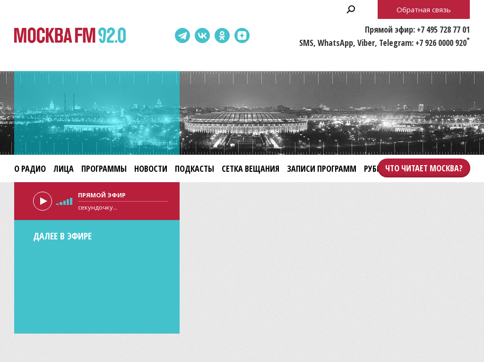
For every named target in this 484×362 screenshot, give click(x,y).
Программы (104, 168)
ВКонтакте (202, 35)
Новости (150, 168)
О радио (30, 168)
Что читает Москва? (424, 168)
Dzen (242, 35)
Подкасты (194, 168)
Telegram (182, 35)
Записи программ (321, 168)
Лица (63, 168)
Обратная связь (424, 9)
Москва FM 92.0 (70, 35)
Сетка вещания (250, 168)
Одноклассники (222, 35)
